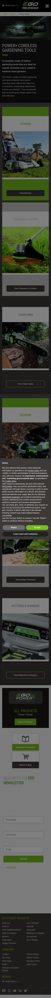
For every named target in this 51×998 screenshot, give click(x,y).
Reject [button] (14, 527)
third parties (7, 486)
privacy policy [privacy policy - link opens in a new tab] (33, 470)
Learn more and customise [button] (25, 534)
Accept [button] (37, 527)
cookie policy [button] (10, 481)
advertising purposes (11, 497)
